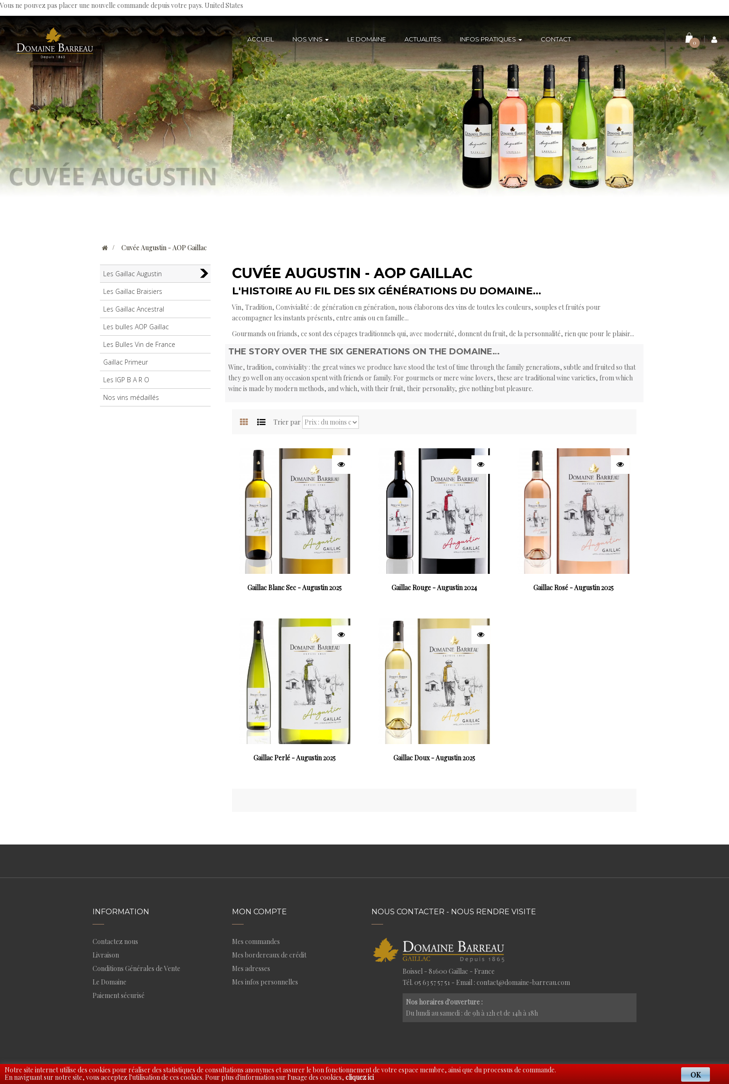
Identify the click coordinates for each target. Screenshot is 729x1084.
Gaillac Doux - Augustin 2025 (434, 757)
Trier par (287, 422)
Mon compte (259, 911)
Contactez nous (115, 941)
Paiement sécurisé (119, 995)
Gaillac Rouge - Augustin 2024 (434, 587)
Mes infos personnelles (265, 982)
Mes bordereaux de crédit (269, 955)
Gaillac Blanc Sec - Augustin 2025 (294, 587)
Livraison (106, 955)
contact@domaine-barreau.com (523, 982)
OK (695, 1074)
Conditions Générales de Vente (136, 968)
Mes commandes (256, 941)
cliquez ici (359, 1077)
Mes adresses (251, 968)
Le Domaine (109, 982)
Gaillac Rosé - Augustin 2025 (573, 587)
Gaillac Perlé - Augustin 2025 (294, 757)
